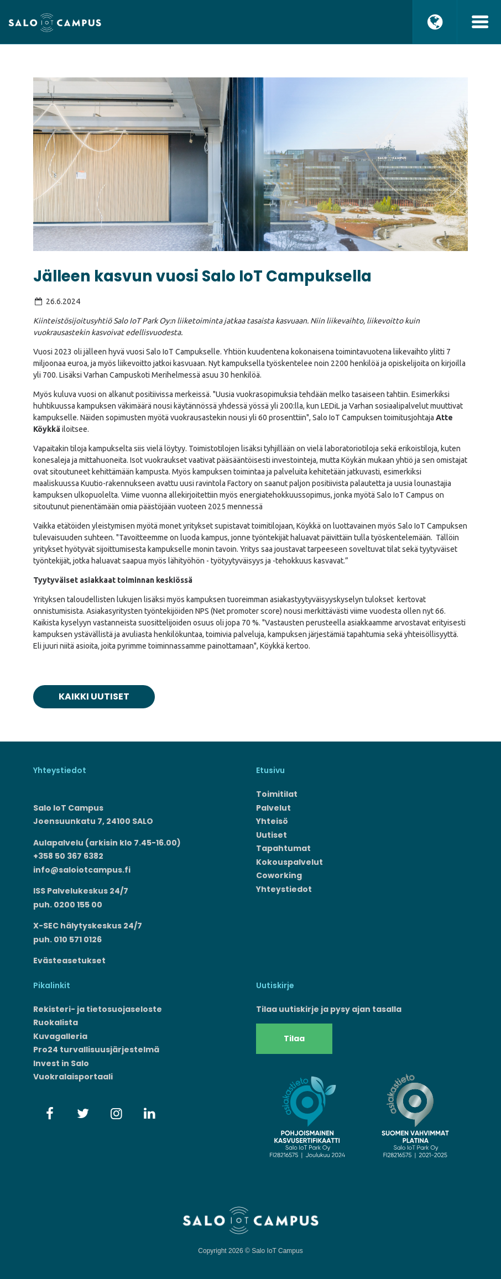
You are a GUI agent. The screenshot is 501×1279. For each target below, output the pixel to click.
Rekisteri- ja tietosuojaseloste (97, 1009)
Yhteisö (272, 821)
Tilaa (294, 1038)
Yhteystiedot (284, 889)
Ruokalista (55, 1022)
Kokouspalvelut (289, 862)
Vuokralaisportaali (73, 1076)
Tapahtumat (283, 848)
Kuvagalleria (60, 1036)
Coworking (279, 875)
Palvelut (273, 807)
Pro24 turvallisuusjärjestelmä (96, 1049)
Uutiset (271, 835)
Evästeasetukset (69, 960)
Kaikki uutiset (94, 696)
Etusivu (270, 770)
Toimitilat (277, 794)
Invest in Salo (61, 1063)
